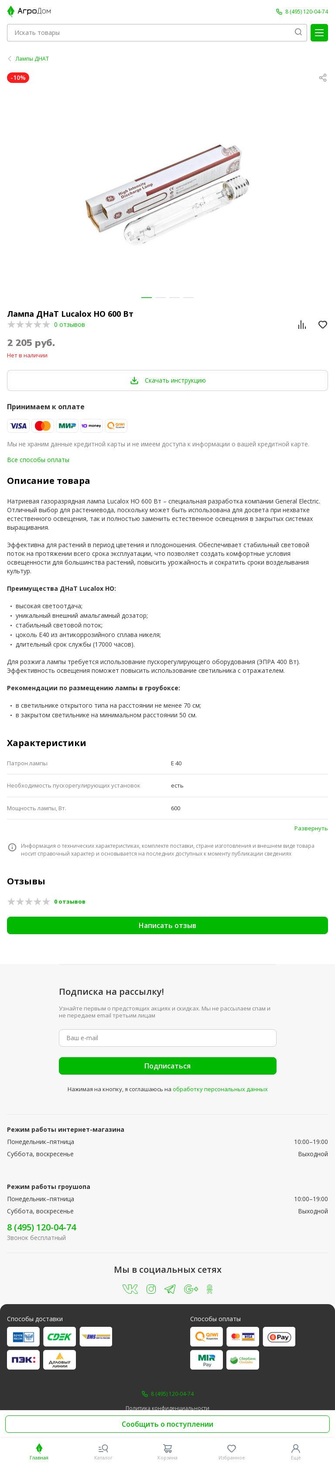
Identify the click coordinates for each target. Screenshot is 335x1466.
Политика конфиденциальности (167, 1408)
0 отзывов (69, 324)
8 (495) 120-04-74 (41, 1227)
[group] (167, 193)
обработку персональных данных (220, 1089)
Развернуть (311, 828)
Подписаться (167, 1066)
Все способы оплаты (38, 460)
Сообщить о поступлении (167, 1424)
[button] (146, 297)
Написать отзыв (167, 925)
